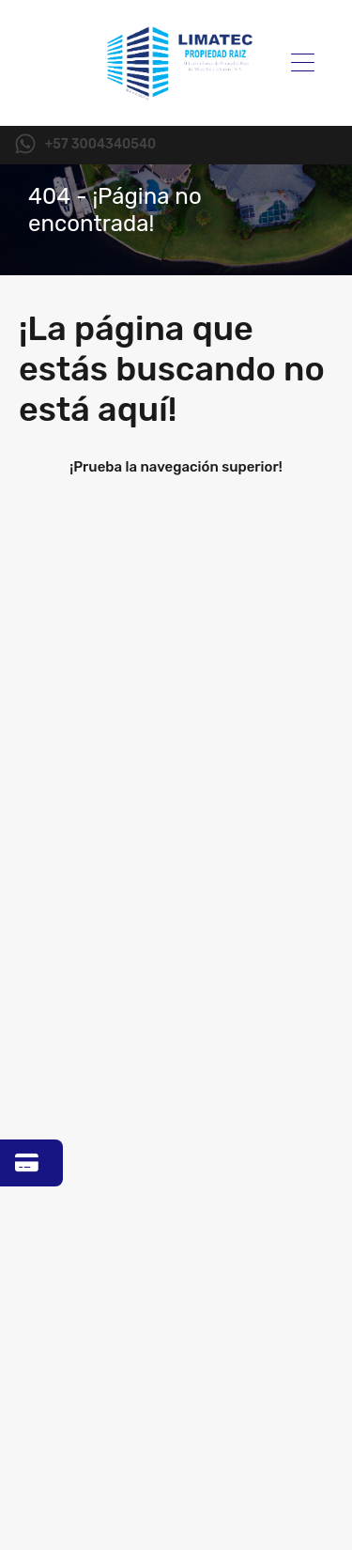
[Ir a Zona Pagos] (31, 1162)
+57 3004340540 (101, 144)
